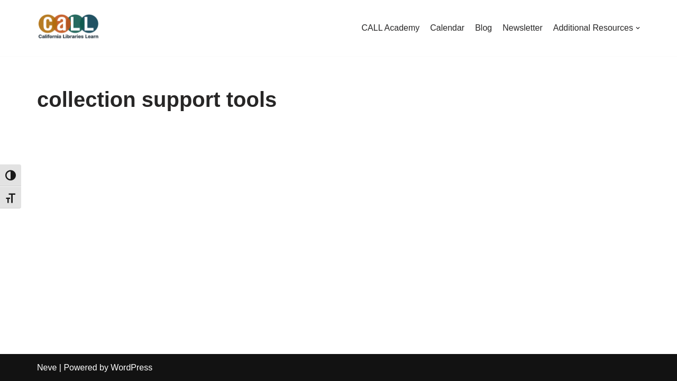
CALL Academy (391, 27)
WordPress (131, 367)
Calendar (447, 27)
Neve (47, 367)
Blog (483, 27)
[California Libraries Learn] (68, 28)
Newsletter (522, 27)
